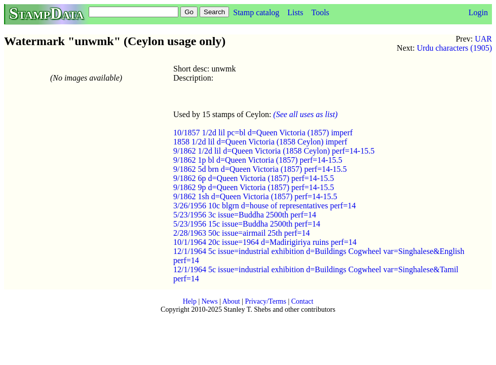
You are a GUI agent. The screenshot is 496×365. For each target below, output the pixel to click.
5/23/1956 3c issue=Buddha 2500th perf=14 (244, 214)
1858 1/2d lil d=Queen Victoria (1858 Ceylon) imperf (260, 141)
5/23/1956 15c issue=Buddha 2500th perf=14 (246, 224)
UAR (483, 38)
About (231, 301)
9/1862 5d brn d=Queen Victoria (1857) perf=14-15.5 (260, 169)
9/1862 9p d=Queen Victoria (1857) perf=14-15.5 (253, 187)
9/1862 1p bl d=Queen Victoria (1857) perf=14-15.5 (257, 160)
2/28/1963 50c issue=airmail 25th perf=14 (241, 233)
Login (478, 12)
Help (190, 301)
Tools (320, 12)
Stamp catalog (256, 12)
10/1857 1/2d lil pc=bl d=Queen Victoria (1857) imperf (263, 132)
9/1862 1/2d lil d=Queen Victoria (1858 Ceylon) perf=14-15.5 (273, 151)
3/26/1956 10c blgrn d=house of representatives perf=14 (264, 205)
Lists (295, 12)
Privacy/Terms (265, 301)
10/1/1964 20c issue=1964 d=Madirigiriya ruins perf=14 (265, 242)
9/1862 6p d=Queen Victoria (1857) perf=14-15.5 (253, 178)
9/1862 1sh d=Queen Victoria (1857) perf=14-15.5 (255, 196)
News (210, 301)
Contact (302, 301)
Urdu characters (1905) (454, 48)
